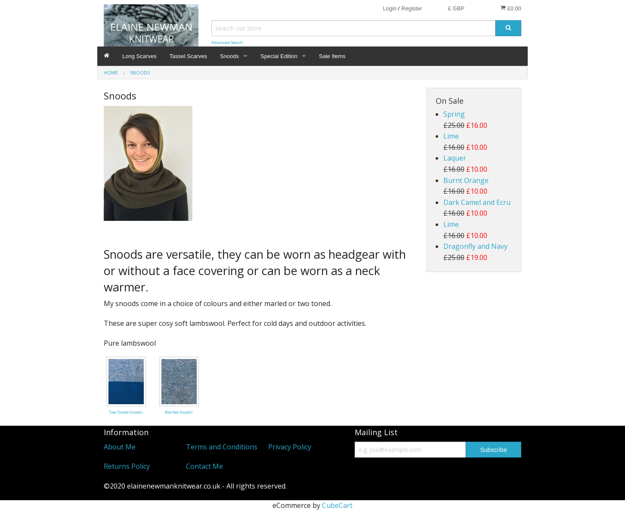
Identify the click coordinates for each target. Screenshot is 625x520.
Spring (454, 114)
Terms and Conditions (221, 447)
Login (389, 8)
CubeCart (337, 505)
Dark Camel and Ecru (477, 202)
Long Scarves (139, 56)
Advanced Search (227, 42)
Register (411, 8)
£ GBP (456, 8)
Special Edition (278, 56)
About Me (120, 447)
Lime (451, 136)
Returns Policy (127, 466)
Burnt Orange (466, 180)
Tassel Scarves (188, 56)
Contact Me (204, 466)
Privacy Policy (289, 447)
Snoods (229, 56)
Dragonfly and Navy (475, 246)
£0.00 (510, 8)
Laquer (454, 158)
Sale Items (332, 56)
